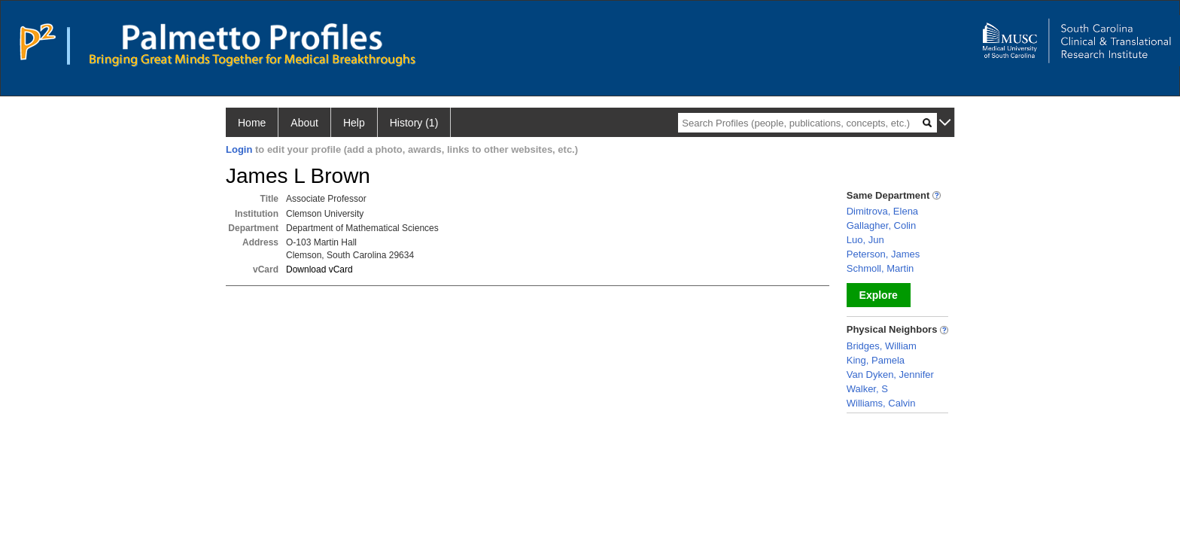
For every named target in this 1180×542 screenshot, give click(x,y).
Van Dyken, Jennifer (890, 374)
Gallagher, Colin (882, 225)
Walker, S (867, 388)
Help (354, 123)
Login (239, 149)
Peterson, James (883, 254)
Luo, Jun (865, 239)
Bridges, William (882, 346)
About (304, 123)
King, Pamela (876, 360)
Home (252, 123)
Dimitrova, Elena (882, 211)
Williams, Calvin (881, 403)
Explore (878, 295)
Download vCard (319, 269)
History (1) (414, 123)
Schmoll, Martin (880, 268)
